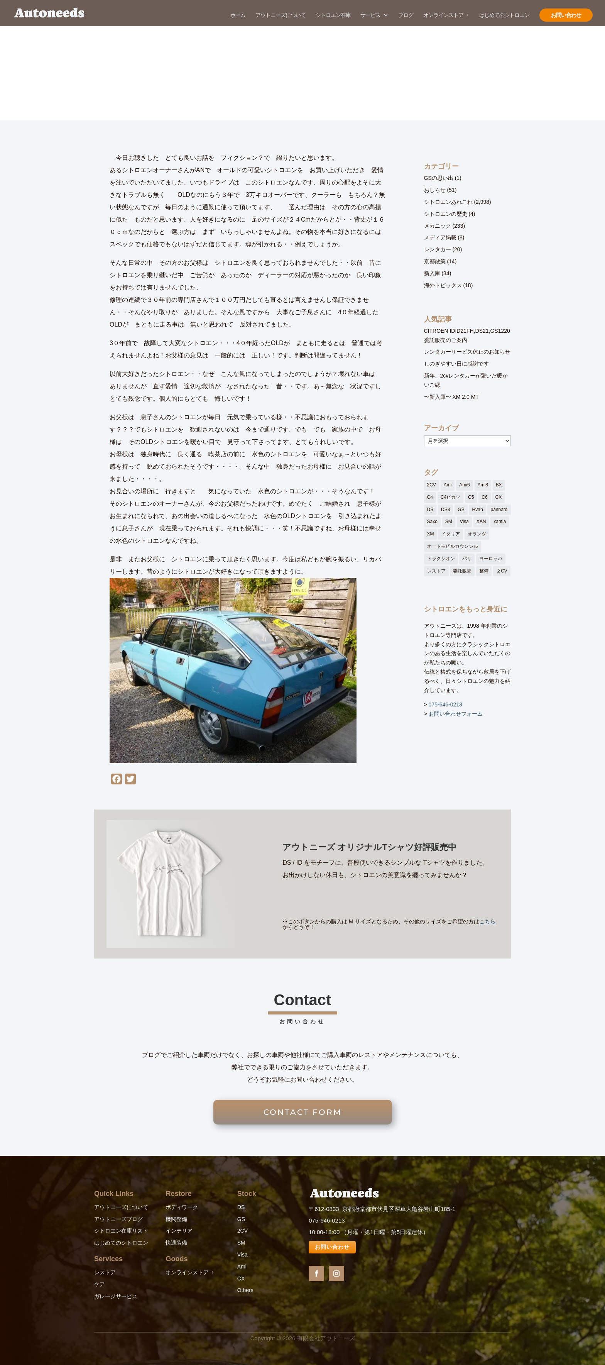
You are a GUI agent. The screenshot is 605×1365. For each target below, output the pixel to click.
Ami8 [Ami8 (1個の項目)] (483, 485)
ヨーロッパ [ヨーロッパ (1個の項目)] (490, 558)
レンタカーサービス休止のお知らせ (467, 352)
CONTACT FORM (303, 1112)
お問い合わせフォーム (456, 714)
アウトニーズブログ (118, 1219)
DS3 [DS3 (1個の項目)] (445, 509)
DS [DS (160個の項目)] (430, 509)
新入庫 (432, 273)
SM (241, 1243)
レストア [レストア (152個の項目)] (436, 571)
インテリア (179, 1231)
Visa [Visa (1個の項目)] (464, 521)
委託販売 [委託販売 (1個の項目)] (462, 571)
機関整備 (176, 1219)
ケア (99, 1284)
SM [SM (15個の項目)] (448, 521)
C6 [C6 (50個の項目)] (484, 497)
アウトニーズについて (280, 15)
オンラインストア (443, 15)
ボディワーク (182, 1207)
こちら (487, 921)
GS (241, 1219)
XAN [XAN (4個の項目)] (481, 521)
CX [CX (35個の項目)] (498, 497)
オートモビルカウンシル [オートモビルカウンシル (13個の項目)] (452, 546)
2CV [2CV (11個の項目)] (431, 485)
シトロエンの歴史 (445, 214)
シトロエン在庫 (333, 15)
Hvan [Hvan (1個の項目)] (477, 509)
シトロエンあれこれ (448, 202)
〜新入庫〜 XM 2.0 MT (451, 397)
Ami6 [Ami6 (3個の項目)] (464, 485)
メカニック (437, 226)
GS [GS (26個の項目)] (461, 509)
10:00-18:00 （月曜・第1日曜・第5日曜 (360, 1232)
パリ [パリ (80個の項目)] (466, 558)
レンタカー (437, 249)
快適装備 (176, 1243)
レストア (105, 1272)
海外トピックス (443, 285)
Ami (242, 1266)
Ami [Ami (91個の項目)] (448, 485)
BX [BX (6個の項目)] (499, 485)
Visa (242, 1255)
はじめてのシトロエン (504, 15)
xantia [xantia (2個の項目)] (499, 521)
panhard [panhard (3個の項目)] (498, 509)
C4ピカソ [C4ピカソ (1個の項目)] (450, 497)
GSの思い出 (438, 178)
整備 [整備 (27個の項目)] (483, 571)
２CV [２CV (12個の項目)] (501, 571)
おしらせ (435, 190)
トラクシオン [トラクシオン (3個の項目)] (441, 558)
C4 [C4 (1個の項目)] (430, 497)
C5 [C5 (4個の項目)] (471, 497)
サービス (370, 15)
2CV (242, 1231)
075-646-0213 (445, 704)
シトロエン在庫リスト (121, 1231)
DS (241, 1207)
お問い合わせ (566, 15)
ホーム (237, 15)
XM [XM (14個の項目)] (430, 534)
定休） (420, 1232)
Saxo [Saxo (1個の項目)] (432, 521)
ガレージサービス (115, 1296)
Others (245, 1290)
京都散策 (435, 261)
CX (241, 1278)
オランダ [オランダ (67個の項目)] (477, 534)
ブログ (405, 15)
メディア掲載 (440, 237)
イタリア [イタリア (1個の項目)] (450, 534)
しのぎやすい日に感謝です (456, 364)
